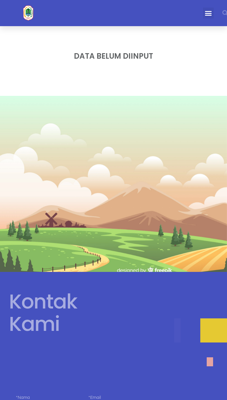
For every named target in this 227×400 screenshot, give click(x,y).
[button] (208, 13)
